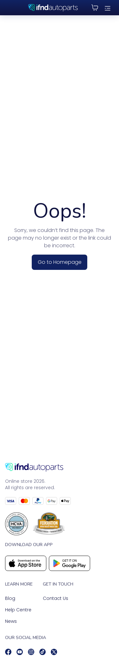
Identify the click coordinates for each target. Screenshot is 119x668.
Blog (10, 598)
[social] (8, 652)
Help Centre (18, 610)
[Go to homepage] (59, 467)
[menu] (107, 8)
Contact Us (55, 598)
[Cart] (95, 7)
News (11, 621)
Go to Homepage (59, 262)
